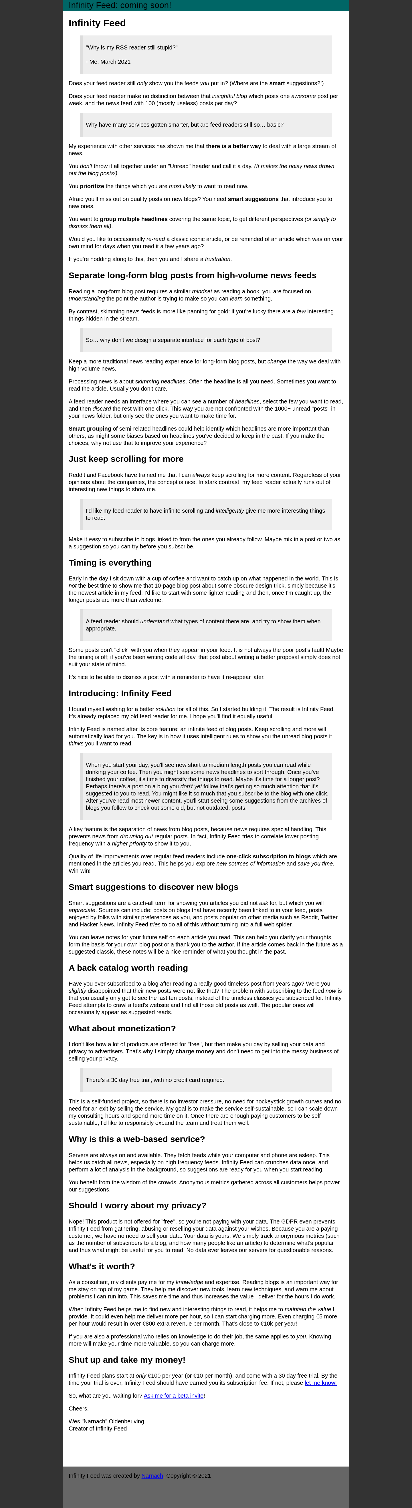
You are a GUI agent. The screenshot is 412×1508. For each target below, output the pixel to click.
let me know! (321, 1383)
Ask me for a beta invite (173, 1395)
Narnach (152, 1476)
